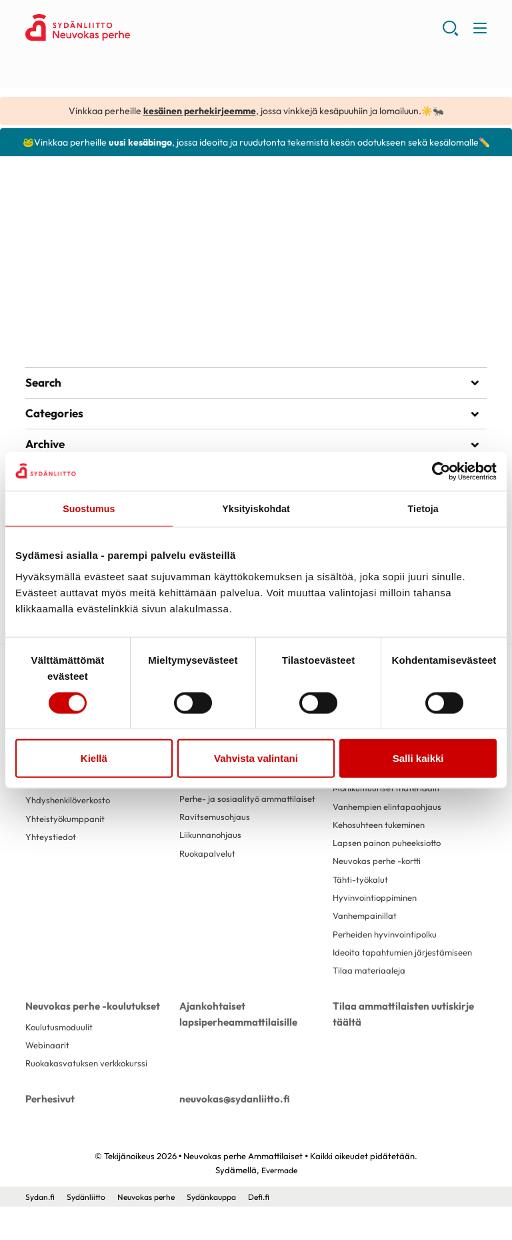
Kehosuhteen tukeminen (383, 841)
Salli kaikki (418, 759)
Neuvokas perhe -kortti (381, 879)
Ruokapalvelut (208, 871)
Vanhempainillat (367, 937)
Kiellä (94, 759)
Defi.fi (275, 1230)
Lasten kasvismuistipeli (90, 294)
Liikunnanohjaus (212, 851)
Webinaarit (48, 1080)
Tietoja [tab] (423, 509)
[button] (449, 33)
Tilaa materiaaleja (371, 1006)
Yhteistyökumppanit (67, 848)
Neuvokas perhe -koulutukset (89, 1040)
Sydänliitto (89, 1230)
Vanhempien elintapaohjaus (391, 821)
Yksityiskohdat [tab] (255, 509)
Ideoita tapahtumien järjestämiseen (375, 981)
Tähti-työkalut (362, 899)
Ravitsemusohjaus (216, 833)
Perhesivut (49, 1133)
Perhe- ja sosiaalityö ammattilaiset (250, 813)
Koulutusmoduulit (60, 1060)
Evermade (279, 1203)
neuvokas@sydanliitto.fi (230, 1133)
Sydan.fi (41, 1230)
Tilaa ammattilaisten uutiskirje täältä (399, 1047)
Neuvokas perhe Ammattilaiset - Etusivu (132, 27)
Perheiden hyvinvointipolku (389, 956)
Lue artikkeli (67, 321)
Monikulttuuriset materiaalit (390, 803)
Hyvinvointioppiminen (378, 917)
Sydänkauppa (224, 1230)
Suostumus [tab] (89, 509)
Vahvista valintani (256, 759)
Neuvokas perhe (153, 1230)
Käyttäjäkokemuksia (66, 809)
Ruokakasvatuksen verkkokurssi (91, 1099)
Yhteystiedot (52, 867)
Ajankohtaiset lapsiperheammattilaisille (234, 1047)
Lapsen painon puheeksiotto (391, 860)
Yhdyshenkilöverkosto (71, 829)
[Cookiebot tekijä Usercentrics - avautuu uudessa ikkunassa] (438, 471)
